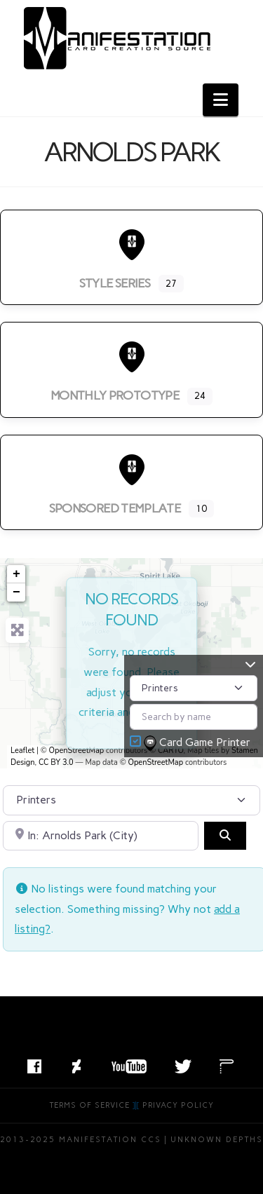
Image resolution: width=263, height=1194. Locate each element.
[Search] (225, 836)
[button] (220, 99)
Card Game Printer (198, 743)
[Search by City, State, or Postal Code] (100, 835)
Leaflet (22, 750)
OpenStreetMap (76, 750)
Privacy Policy (178, 1105)
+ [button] (16, 574)
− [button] (16, 592)
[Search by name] (193, 717)
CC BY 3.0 (56, 762)
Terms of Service (90, 1105)
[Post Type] (193, 688)
